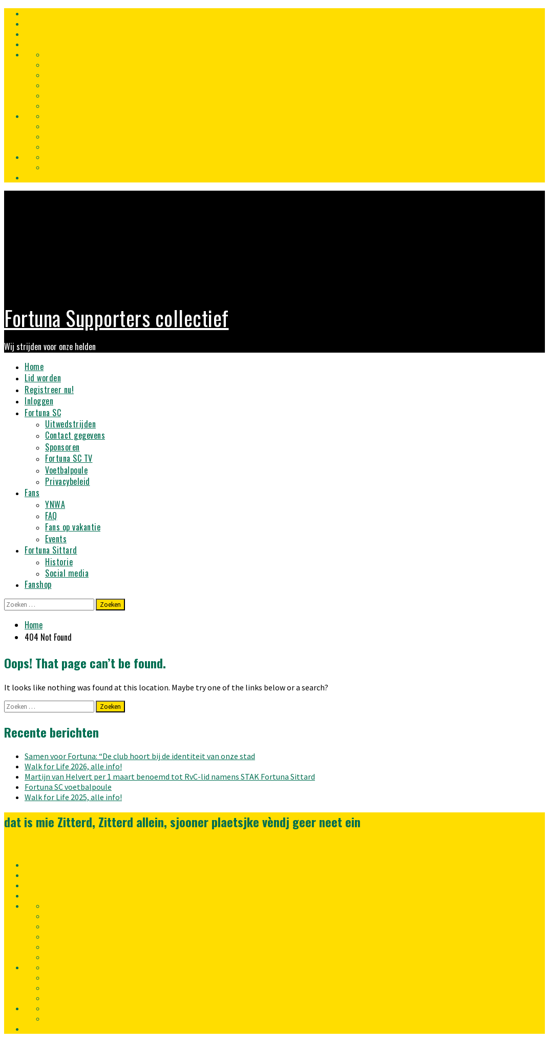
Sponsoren (62, 447)
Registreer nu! (49, 389)
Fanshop (38, 584)
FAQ (51, 515)
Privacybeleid (67, 481)
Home (34, 366)
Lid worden (43, 378)
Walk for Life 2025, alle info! (73, 797)
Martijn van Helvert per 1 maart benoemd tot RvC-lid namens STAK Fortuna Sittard (170, 776)
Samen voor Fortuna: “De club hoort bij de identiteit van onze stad (140, 756)
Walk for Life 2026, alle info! (73, 766)
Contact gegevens (75, 435)
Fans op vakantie (72, 527)
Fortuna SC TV (69, 458)
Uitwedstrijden (70, 424)
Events (56, 539)
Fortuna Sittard (51, 550)
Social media (67, 573)
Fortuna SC (43, 412)
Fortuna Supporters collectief (116, 317)
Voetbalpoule (66, 470)
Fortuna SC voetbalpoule (68, 787)
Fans (32, 492)
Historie (59, 562)
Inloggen (39, 401)
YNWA (55, 504)
